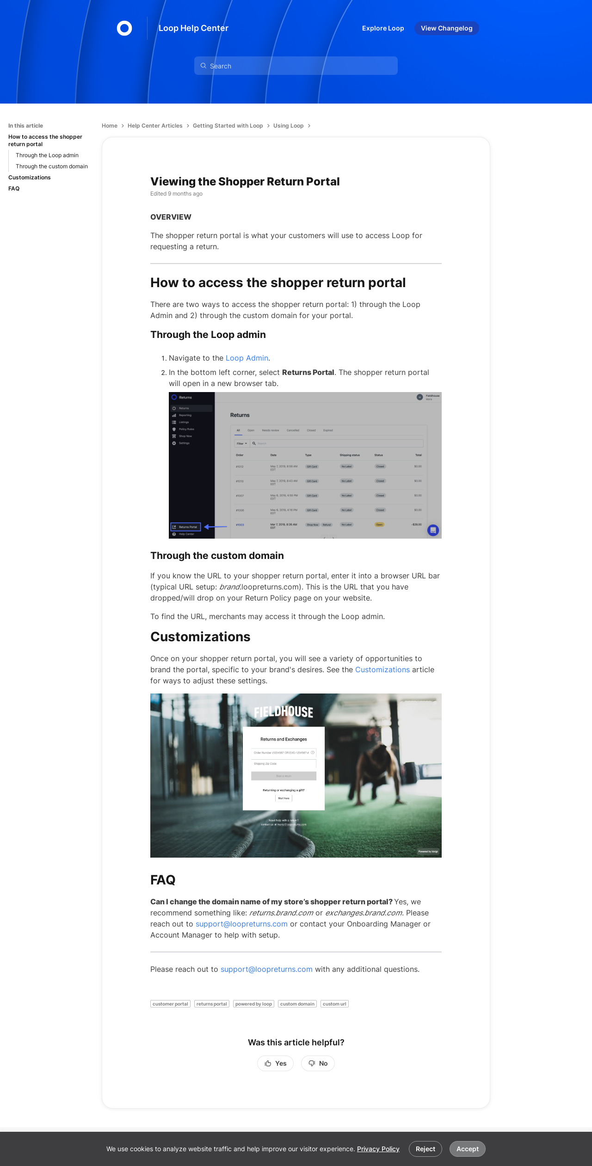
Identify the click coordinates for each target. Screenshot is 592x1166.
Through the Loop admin (47, 155)
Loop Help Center (193, 28)
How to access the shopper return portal (45, 140)
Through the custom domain (52, 166)
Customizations (29, 177)
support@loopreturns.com (242, 923)
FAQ (13, 188)
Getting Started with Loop (228, 125)
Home (109, 125)
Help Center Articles (155, 125)
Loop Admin (247, 357)
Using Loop (288, 125)
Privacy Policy (378, 1149)
